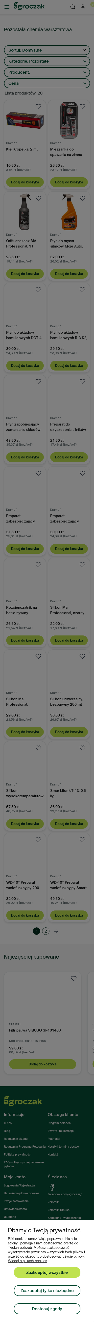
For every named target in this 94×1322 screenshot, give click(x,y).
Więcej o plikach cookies (27, 1261)
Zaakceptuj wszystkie (47, 1272)
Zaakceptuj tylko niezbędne (47, 1290)
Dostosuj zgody (47, 1308)
